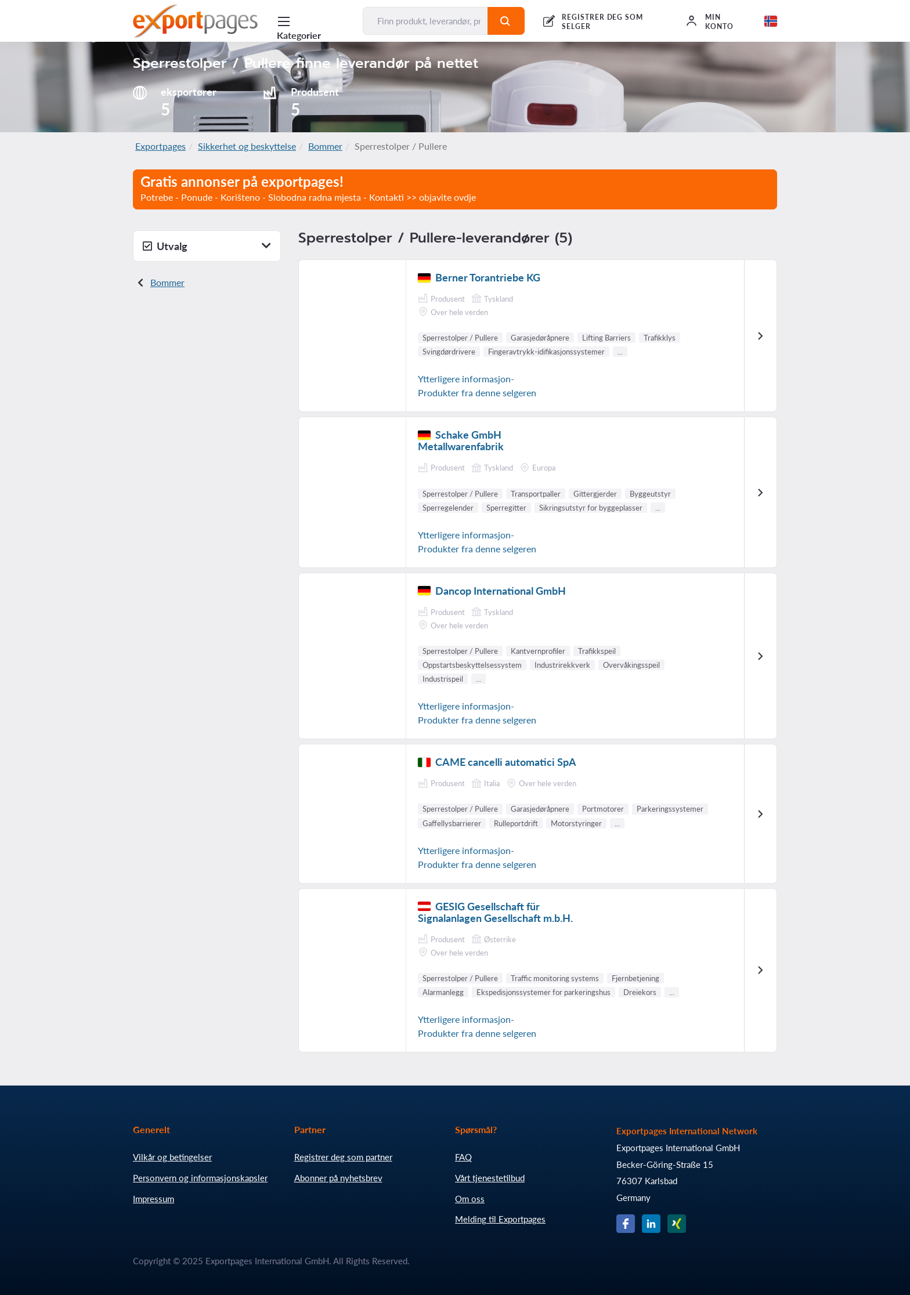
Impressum (153, 1198)
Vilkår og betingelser (172, 1157)
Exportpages (160, 145)
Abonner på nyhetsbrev (338, 1178)
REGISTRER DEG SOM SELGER (602, 22)
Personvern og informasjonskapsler (200, 1178)
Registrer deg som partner (343, 1157)
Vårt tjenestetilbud (490, 1178)
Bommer (325, 145)
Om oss (470, 1198)
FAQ (463, 1157)
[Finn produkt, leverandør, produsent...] (425, 21)
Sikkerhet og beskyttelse (247, 145)
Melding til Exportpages (500, 1219)
